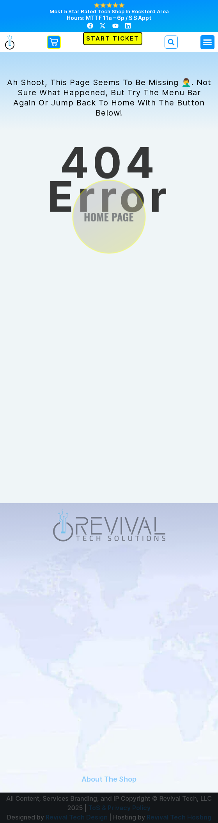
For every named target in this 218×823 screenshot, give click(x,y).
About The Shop (109, 779)
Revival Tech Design (77, 817)
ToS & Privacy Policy (119, 808)
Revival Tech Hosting (179, 817)
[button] (207, 42)
